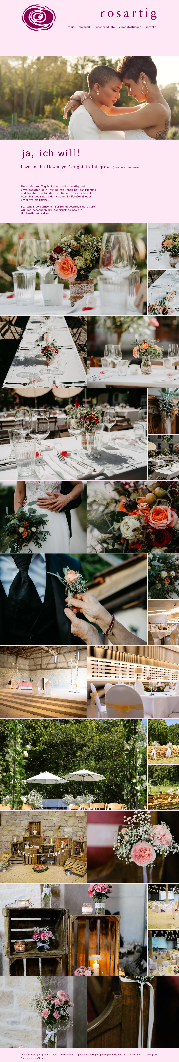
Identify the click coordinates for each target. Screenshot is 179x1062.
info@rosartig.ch (111, 1054)
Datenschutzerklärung (33, 1058)
